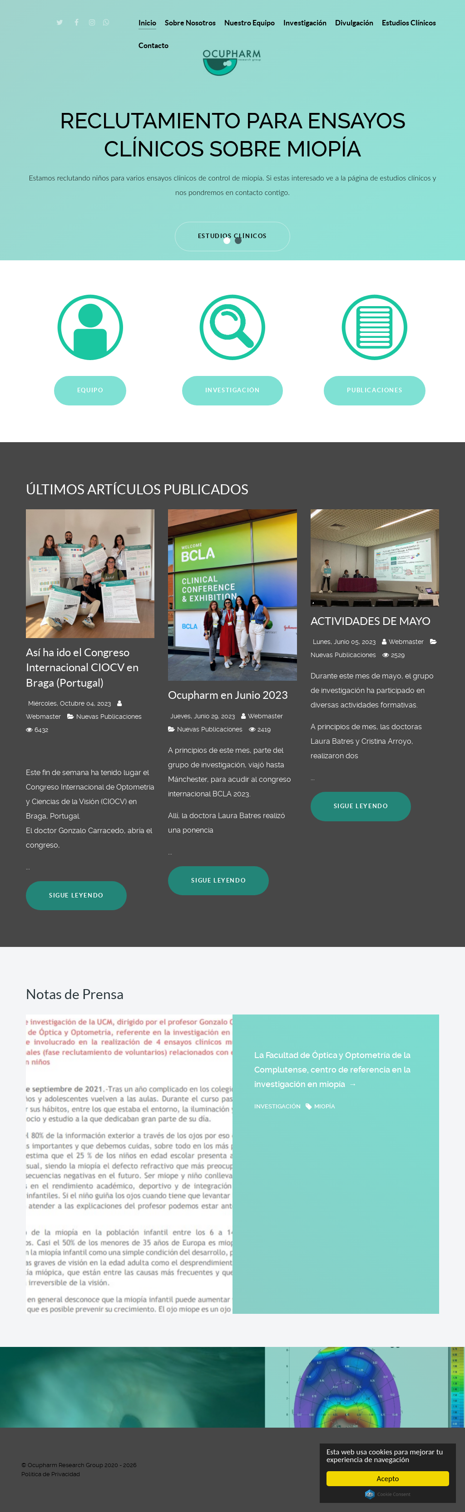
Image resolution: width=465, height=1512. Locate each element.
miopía (320, 1106)
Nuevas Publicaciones (104, 716)
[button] (226, 240)
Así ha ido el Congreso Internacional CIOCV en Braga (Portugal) (82, 667)
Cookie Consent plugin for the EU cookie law (388, 1494)
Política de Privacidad (50, 1474)
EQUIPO (90, 390)
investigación (278, 1106)
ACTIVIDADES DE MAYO (370, 621)
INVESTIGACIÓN (232, 390)
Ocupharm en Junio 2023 (228, 695)
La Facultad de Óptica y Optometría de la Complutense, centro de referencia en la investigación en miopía (332, 1071)
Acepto (388, 1478)
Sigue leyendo (76, 895)
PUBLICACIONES (374, 390)
